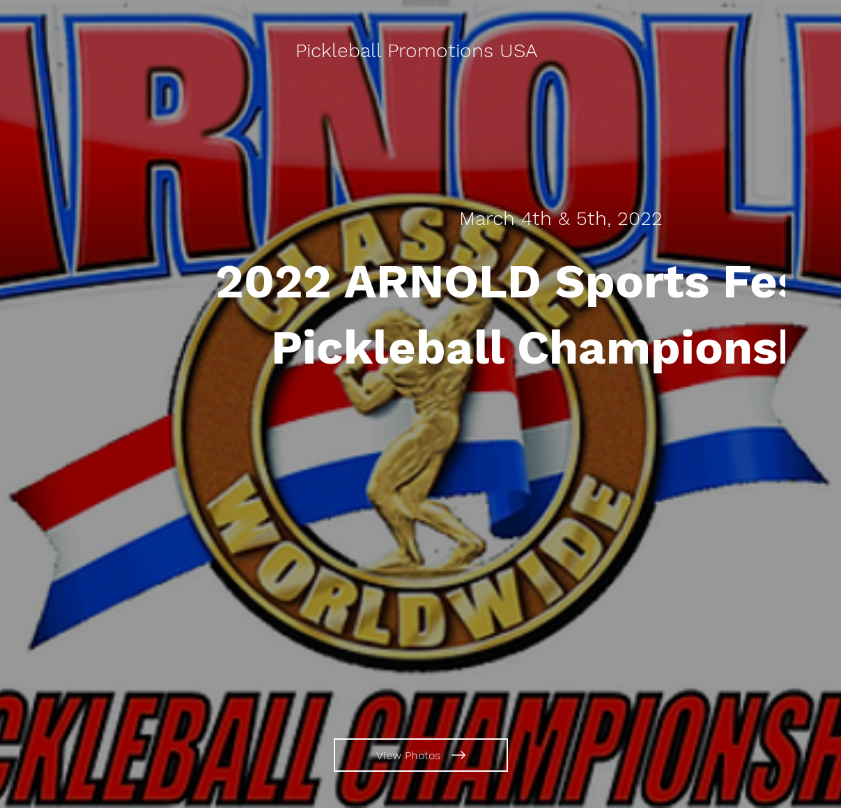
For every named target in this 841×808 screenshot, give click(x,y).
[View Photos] (421, 755)
